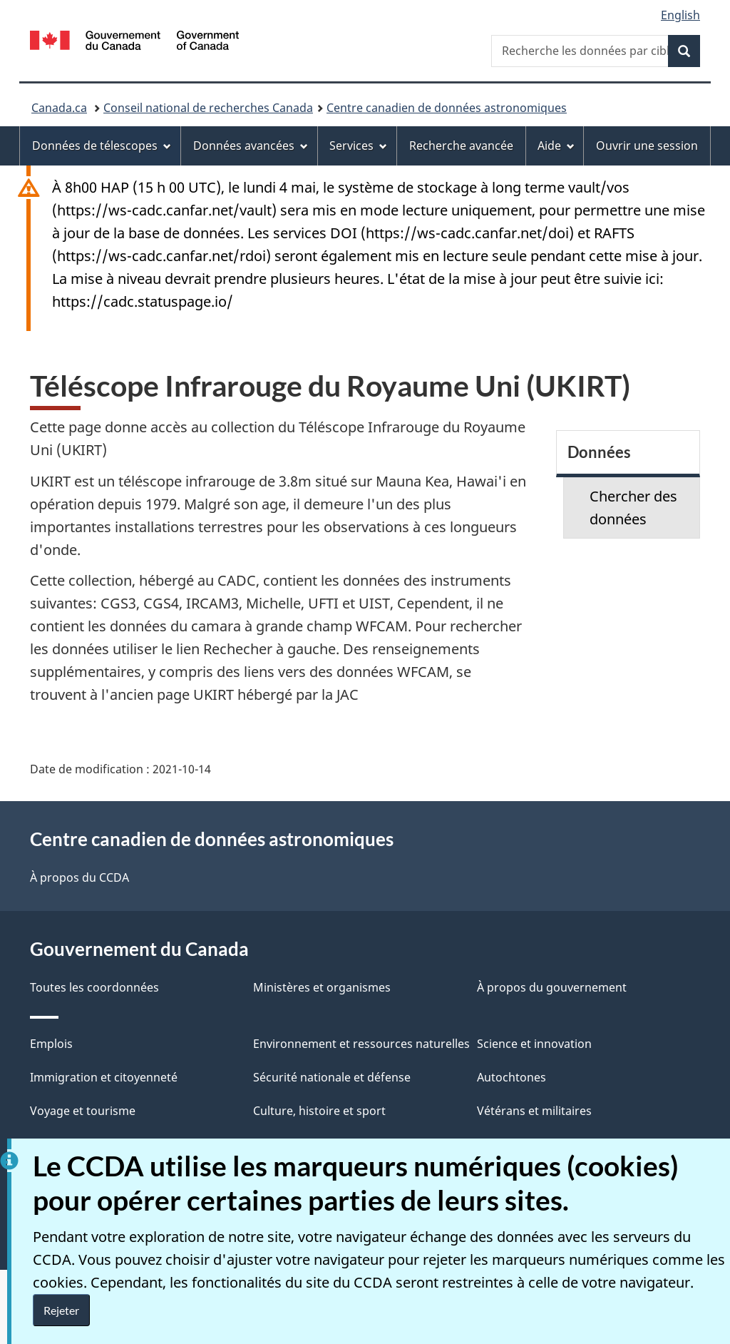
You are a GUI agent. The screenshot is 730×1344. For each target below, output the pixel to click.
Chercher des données (633, 508)
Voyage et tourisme (82, 1111)
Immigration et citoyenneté (104, 1077)
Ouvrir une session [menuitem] (647, 145)
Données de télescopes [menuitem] (101, 145)
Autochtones (511, 1077)
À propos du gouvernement (552, 987)
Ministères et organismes (322, 987)
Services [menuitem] (358, 145)
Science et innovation (534, 1044)
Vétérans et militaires (534, 1111)
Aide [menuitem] (556, 145)
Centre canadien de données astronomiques (447, 108)
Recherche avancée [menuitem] (461, 145)
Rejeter (61, 1310)
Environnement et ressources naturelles (361, 1044)
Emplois (51, 1044)
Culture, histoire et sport (319, 1111)
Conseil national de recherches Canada (208, 108)
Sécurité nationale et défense (332, 1077)
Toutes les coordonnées (94, 987)
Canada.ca (59, 108)
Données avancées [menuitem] (250, 145)
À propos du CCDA (79, 877)
